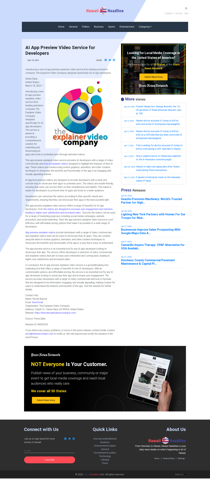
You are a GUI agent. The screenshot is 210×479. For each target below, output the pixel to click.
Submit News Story (154, 77)
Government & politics (105, 452)
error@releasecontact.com (39, 333)
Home (62, 26)
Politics (85, 26)
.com (94, 474)
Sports (111, 26)
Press (105, 463)
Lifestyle (105, 459)
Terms (156, 458)
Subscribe (49, 460)
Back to (180, 474)
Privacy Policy (168, 458)
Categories (144, 26)
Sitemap (181, 458)
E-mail (27, 450)
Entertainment (127, 26)
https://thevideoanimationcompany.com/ (55, 312)
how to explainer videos (56, 163)
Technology (105, 456)
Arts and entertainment (105, 438)
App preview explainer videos (40, 232)
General (73, 26)
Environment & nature (105, 445)
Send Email (37, 302)
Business (99, 26)
